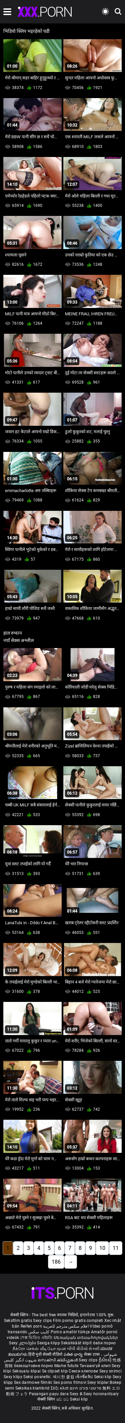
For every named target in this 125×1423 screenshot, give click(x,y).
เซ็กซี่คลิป (84, 1376)
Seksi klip (103, 1376)
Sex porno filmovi (69, 1382)
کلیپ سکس (38, 1332)
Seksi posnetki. (38, 1376)
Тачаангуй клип (96, 1365)
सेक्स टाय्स (92, 1354)
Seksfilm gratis (18, 1320)
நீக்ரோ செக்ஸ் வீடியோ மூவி (39, 1348)
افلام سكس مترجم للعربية (66, 1326)
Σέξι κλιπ (60, 1388)
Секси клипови (84, 1371)
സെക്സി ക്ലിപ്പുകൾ (58, 1360)
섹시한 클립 (64, 1376)
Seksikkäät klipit (77, 1343)
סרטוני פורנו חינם (85, 1388)
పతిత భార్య (74, 1354)
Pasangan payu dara (49, 1394)
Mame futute (66, 1365)
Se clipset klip (55, 1371)
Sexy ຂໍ (76, 1394)
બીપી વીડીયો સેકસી (83, 1348)
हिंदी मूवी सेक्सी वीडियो (45, 1354)
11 (116, 1248)
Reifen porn (31, 1326)
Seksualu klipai (27, 1371)
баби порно (104, 1343)
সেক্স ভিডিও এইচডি (36, 1337)
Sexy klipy (13, 1376)
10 (102, 1248)
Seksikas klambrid (33, 1388)
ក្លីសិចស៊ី (106, 1360)
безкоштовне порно (33, 1365)
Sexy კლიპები (23, 1343)
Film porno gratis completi (78, 1320)
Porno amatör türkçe (70, 1332)
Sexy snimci (110, 1371)
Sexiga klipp (49, 1343)
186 (56, 1262)
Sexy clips (43, 1320)
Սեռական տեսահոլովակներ (86, 1337)
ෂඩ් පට (63, 1399)
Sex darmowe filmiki (33, 1382)
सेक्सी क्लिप (46, 1399)
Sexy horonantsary (101, 1394)
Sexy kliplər (98, 1382)
